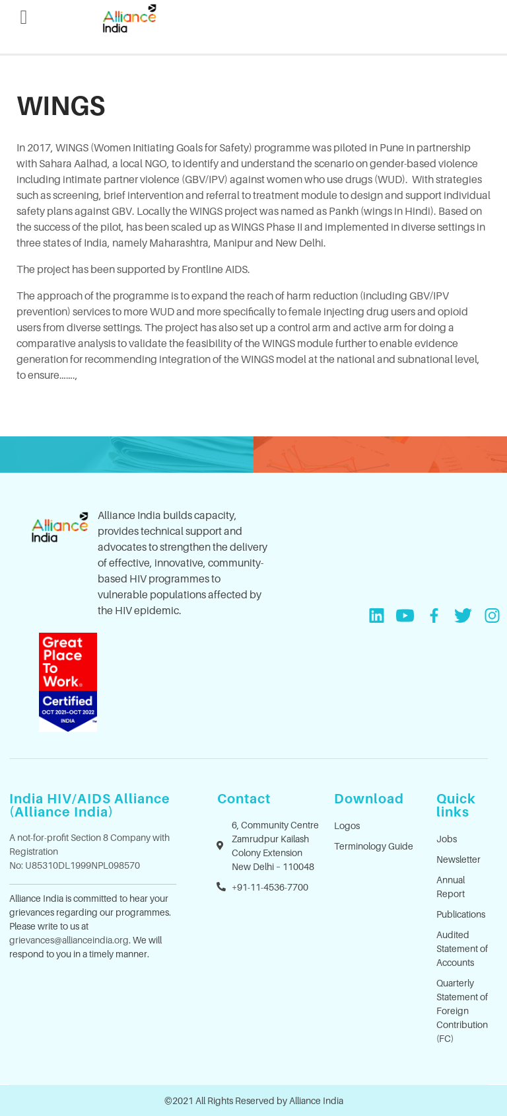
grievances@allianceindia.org (69, 939)
